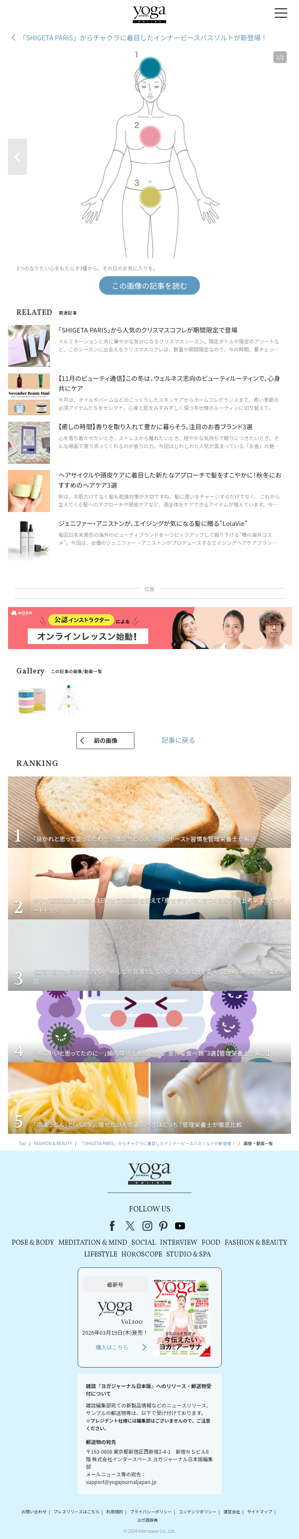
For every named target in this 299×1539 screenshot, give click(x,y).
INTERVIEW (178, 1243)
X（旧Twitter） (131, 1225)
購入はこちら (112, 1347)
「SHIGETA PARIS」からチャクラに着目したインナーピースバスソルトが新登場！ (143, 37)
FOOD (211, 1243)
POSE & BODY (33, 1243)
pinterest (163, 1225)
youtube (180, 1225)
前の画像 (105, 740)
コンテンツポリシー (198, 1512)
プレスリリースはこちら (76, 1512)
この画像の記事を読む (149, 285)
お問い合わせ (34, 1512)
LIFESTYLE (100, 1254)
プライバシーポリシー (151, 1512)
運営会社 (231, 1512)
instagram (147, 1225)
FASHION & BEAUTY (256, 1243)
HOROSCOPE (141, 1254)
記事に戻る (178, 740)
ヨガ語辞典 (147, 1520)
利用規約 (114, 1512)
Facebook (114, 1225)
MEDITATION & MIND (92, 1243)
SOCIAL (143, 1243)
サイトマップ (259, 1512)
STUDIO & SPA (188, 1254)
